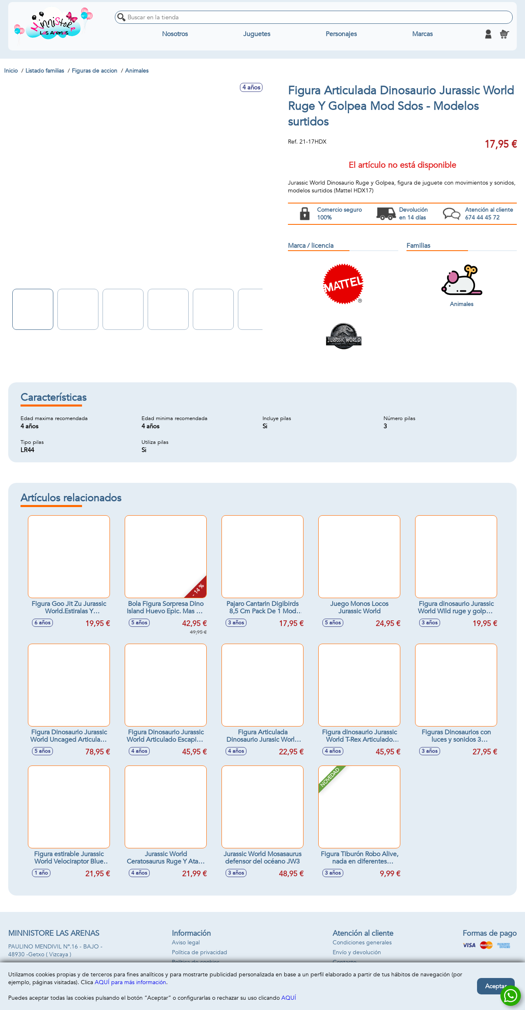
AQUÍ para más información (130, 982)
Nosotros (175, 34)
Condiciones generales (362, 942)
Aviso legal (186, 942)
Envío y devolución (357, 952)
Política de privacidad (199, 952)
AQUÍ (288, 998)
